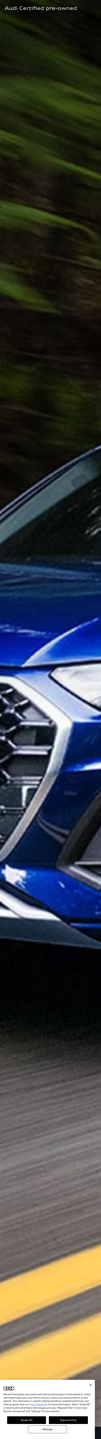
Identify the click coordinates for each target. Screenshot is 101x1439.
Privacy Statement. (38, 1423)
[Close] (90, 1404)
